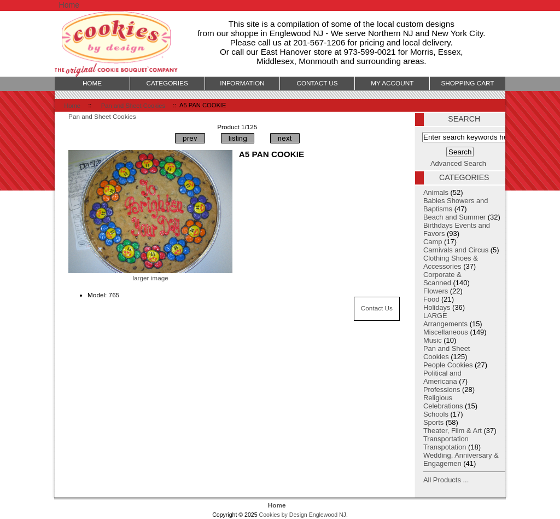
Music (432, 340)
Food (431, 299)
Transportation (446, 439)
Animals (435, 192)
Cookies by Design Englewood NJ (302, 514)
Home (69, 5)
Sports (433, 422)
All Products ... (446, 480)
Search (464, 118)
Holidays (437, 307)
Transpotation (444, 447)
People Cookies (448, 365)
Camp (432, 242)
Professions (441, 389)
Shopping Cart (467, 82)
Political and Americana (442, 377)
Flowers (435, 291)
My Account (392, 82)
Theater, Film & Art (452, 430)
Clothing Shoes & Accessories (450, 262)
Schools (435, 414)
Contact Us (377, 308)
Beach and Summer (454, 217)
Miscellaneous (445, 332)
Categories (167, 82)
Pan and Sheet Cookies (133, 105)
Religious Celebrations (443, 402)
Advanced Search (458, 163)
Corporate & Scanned (442, 278)
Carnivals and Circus (455, 250)
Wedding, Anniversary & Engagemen (461, 459)
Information (242, 82)
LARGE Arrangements (445, 320)
